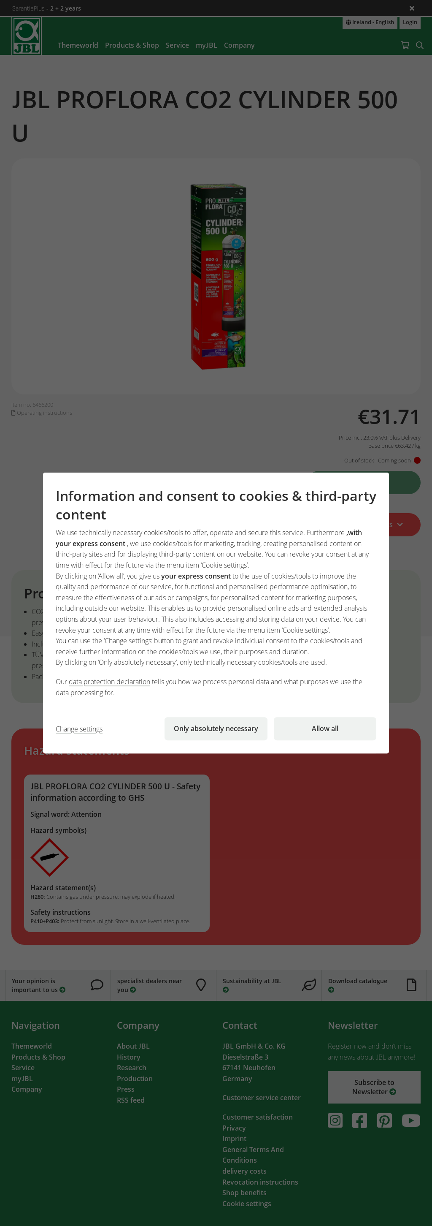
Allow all (325, 728)
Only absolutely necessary (216, 728)
